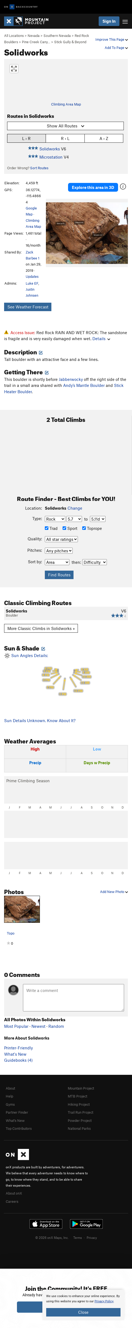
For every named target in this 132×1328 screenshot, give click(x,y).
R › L (65, 138)
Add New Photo (114, 891)
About (10, 1088)
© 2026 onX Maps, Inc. (52, 1237)
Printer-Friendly (18, 1047)
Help (9, 1096)
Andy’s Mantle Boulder (84, 385)
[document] (83, 1305)
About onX (14, 1193)
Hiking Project (79, 1104)
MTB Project (77, 1096)
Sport (70, 528)
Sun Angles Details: (66, 674)
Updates (32, 276)
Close (83, 1312)
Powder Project (80, 1120)
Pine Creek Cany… (36, 42)
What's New (15, 1054)
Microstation (51, 156)
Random (56, 1026)
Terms (77, 1237)
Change (75, 508)
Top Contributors (19, 1128)
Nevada (34, 35)
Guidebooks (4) (18, 1060)
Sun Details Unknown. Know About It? (39, 720)
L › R (26, 138)
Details (101, 338)
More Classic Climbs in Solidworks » (41, 628)
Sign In (109, 21)
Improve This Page (111, 39)
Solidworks (49, 148)
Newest (38, 1026)
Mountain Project (81, 1088)
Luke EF (32, 283)
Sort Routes (39, 168)
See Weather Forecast (27, 306)
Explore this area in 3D (93, 187)
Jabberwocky (71, 379)
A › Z (103, 138)
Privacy (92, 1237)
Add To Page (116, 47)
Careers (12, 1201)
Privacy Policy (104, 1301)
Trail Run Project (80, 1112)
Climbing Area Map (66, 104)
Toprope (92, 528)
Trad (51, 528)
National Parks (79, 1128)
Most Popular (16, 1026)
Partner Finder (17, 1112)
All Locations (14, 35)
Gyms (10, 1104)
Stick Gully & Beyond (70, 42)
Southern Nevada (57, 35)
